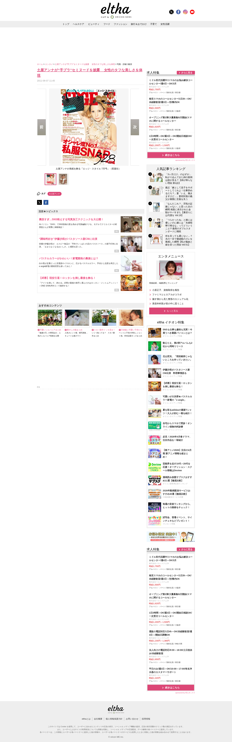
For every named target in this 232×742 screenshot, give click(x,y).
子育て (153, 24)
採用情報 (146, 719)
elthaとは (86, 719)
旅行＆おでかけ (139, 24)
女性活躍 (164, 24)
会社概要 (98, 719)
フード (106, 24)
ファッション (120, 24)
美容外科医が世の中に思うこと (168, 303)
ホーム (40, 64)
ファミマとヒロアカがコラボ (167, 294)
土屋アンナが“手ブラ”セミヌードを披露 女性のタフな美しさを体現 (85, 64)
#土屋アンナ (54, 194)
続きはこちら (172, 155)
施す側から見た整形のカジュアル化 (170, 299)
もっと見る (172, 311)
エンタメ (49, 64)
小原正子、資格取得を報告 (165, 290)
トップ (66, 24)
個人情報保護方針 (114, 719)
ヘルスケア (78, 24)
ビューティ (93, 24)
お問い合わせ (132, 719)
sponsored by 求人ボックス (185, 160)
